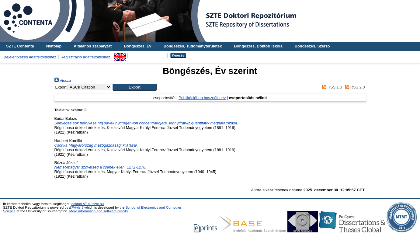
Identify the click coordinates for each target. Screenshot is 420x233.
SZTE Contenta (20, 46)
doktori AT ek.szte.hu (87, 204)
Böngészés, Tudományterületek (193, 46)
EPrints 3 (76, 207)
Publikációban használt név (202, 98)
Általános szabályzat (93, 46)
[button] (135, 87)
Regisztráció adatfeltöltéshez (85, 57)
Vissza (62, 80)
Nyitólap (53, 46)
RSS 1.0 (331, 87)
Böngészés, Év (137, 46)
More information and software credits (98, 211)
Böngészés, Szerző (312, 46)
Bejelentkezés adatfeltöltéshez (30, 57)
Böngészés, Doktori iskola (258, 46)
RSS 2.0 (354, 87)
